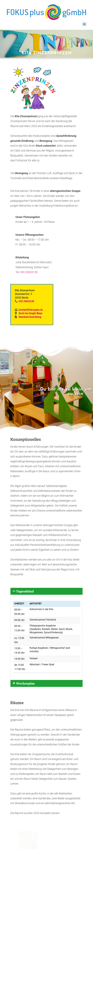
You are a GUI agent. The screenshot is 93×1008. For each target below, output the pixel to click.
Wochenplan (25, 683)
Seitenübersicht (38, 936)
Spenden (57, 936)
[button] (84, 24)
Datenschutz (75, 936)
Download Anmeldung (30, 317)
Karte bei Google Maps (30, 313)
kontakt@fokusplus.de (31, 310)
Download (18, 936)
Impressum (47, 939)
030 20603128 (28, 272)
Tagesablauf (25, 591)
